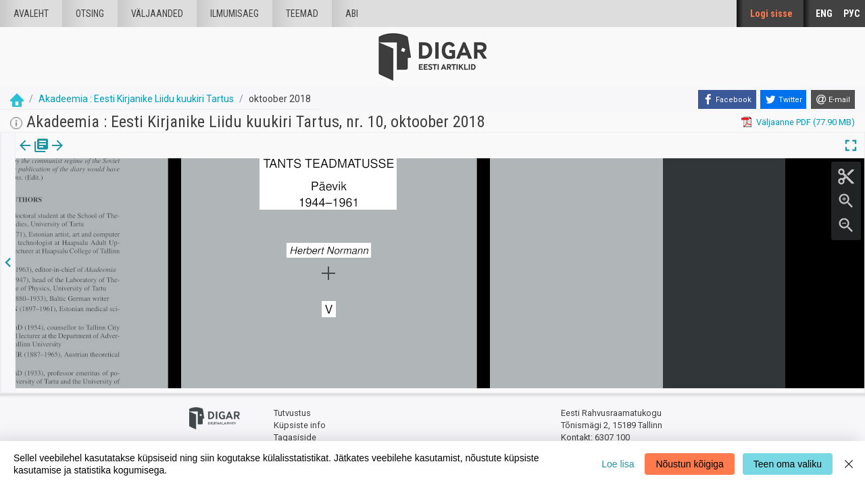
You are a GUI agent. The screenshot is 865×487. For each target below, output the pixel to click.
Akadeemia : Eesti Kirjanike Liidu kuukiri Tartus (136, 98)
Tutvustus (292, 409)
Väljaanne (34, 154)
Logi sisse (771, 13)
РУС (851, 13)
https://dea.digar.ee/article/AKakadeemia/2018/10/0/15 (125, 208)
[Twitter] (783, 99)
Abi (351, 13)
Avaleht (31, 13)
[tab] (34, 155)
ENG (824, 13)
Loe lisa (617, 464)
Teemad (302, 13)
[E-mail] (833, 99)
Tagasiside (295, 433)
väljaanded (157, 13)
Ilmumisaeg (234, 13)
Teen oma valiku (787, 464)
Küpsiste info (300, 421)
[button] (115, 155)
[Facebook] (727, 99)
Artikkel (94, 154)
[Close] (849, 464)
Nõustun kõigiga (689, 464)
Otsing (90, 13)
